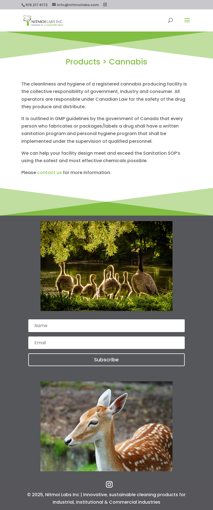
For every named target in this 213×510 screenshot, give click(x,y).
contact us (49, 172)
